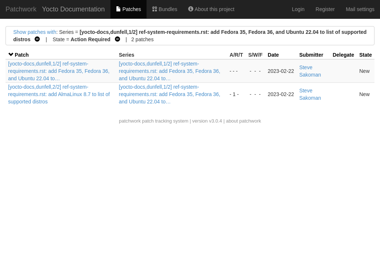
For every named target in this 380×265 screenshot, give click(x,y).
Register (325, 9)
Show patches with (34, 32)
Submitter (311, 55)
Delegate (343, 55)
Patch (22, 55)
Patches (128, 9)
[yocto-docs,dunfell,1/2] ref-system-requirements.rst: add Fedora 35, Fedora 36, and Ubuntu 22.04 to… (58, 71)
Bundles (164, 9)
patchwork (130, 121)
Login (298, 9)
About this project (211, 9)
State (365, 55)
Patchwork (21, 9)
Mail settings (360, 9)
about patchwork (243, 121)
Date (273, 55)
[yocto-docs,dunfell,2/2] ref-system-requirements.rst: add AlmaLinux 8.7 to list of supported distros (59, 94)
